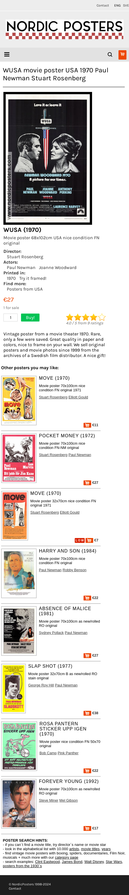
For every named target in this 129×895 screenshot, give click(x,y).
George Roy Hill (41, 685)
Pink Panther (68, 753)
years (106, 849)
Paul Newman (21, 267)
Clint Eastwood (47, 862)
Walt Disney (94, 862)
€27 (91, 482)
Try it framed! (32, 278)
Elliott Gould (78, 397)
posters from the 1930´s (22, 866)
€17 (91, 828)
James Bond (72, 862)
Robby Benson (74, 570)
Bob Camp (48, 753)
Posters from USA (25, 289)
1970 (11, 278)
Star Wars (114, 862)
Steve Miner (48, 800)
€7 (92, 540)
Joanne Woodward (57, 267)
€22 (91, 598)
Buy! (30, 317)
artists (74, 849)
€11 (91, 425)
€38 (91, 713)
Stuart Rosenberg (25, 256)
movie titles (90, 849)
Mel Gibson (68, 800)
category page (66, 857)
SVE (126, 5)
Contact (103, 5)
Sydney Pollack (51, 633)
